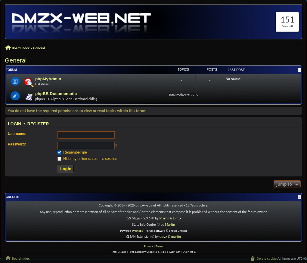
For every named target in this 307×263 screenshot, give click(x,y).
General (16, 60)
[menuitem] (264, 259)
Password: (17, 144)
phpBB (139, 231)
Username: (17, 134)
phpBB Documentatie (56, 93)
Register (38, 123)
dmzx (163, 236)
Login (14, 123)
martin (176, 236)
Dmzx (177, 218)
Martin (164, 218)
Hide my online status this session (87, 159)
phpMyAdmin (48, 79)
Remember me (72, 152)
